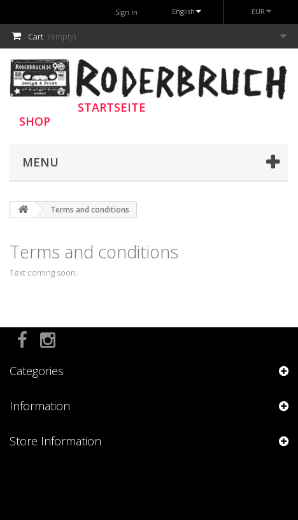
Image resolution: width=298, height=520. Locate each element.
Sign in (127, 12)
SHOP (34, 121)
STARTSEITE (112, 107)
